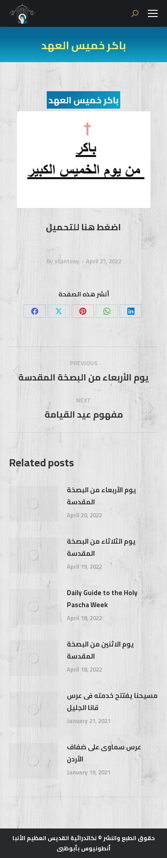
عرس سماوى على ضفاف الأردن (104, 753)
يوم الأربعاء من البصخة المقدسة (101, 496)
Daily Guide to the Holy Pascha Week (102, 599)
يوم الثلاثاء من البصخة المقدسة (101, 547)
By (62, 261)
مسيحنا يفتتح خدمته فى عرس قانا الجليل (112, 701)
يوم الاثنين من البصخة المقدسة (100, 650)
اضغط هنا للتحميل (83, 227)
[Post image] (33, 504)
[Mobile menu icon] (152, 13)
